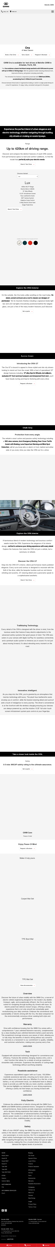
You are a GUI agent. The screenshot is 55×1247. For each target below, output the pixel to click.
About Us (31, 1192)
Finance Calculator (33, 1166)
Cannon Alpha (6, 1181)
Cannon (4, 1178)
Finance (30, 1164)
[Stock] (9, 1245)
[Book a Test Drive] (12, 55)
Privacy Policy (32, 1204)
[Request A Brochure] (42, 55)
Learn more (27, 1046)
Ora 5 (3, 1193)
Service (30, 1172)
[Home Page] (6, 4)
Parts (30, 1175)
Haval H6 (4, 1158)
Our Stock (31, 1155)
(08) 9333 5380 (8, 1223)
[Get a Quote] (27, 55)
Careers (30, 1195)
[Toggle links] (7, 1239)
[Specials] (46, 1245)
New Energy (31, 1198)
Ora (3, 1187)
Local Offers (32, 1161)
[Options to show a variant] (27, 176)
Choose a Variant (27, 175)
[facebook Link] (3, 1210)
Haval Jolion (5, 1155)
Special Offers (32, 1158)
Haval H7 (4, 1164)
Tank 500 (4, 1169)
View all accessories (26, 985)
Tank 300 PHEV (6, 1172)
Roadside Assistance (34, 1183)
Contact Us (31, 1190)
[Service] (27, 1245)
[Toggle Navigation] (52, 11)
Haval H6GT (5, 1161)
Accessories (31, 1178)
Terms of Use (32, 1207)
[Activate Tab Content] (19, 243)
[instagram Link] (6, 1210)
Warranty (31, 1181)
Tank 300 (4, 1166)
